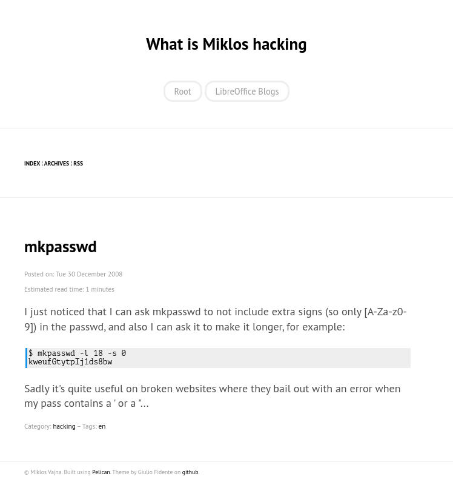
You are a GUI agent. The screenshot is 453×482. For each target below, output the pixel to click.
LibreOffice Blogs (247, 91)
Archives (56, 163)
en (102, 426)
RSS (78, 163)
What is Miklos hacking (226, 43)
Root (182, 91)
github (190, 472)
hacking (64, 426)
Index (32, 163)
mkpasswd (60, 246)
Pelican (101, 472)
